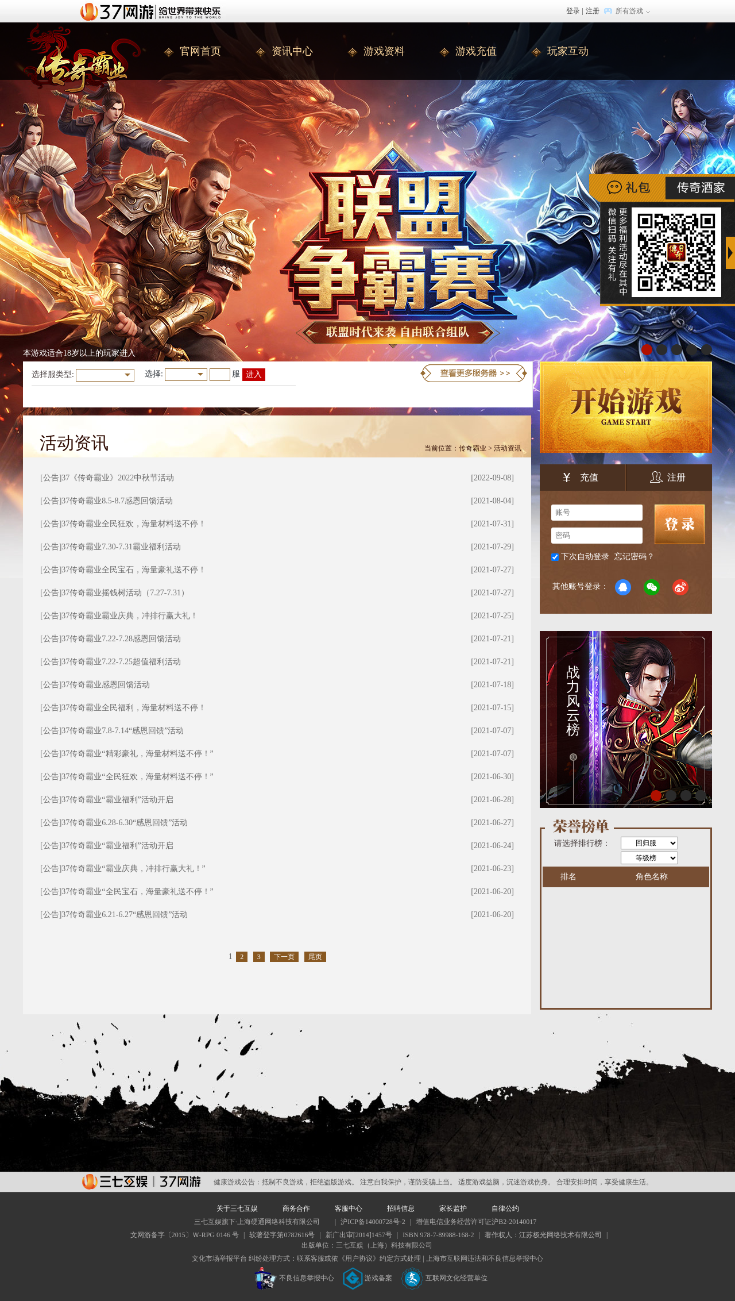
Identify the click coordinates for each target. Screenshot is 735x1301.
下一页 (284, 957)
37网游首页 (153, 11)
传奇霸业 (472, 448)
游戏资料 (384, 51)
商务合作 (296, 1208)
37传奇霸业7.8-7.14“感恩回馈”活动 (122, 730)
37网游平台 (141, 1182)
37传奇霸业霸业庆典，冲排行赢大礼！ (129, 615)
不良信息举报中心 (294, 1278)
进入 (254, 374)
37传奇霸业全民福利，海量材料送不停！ (133, 707)
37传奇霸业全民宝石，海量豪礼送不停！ (133, 569)
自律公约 (505, 1208)
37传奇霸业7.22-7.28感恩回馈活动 (121, 638)
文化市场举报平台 (219, 1258)
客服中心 (348, 1208)
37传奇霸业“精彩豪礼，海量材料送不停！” (137, 753)
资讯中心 (292, 51)
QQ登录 (623, 587)
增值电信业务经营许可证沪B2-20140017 (476, 1222)
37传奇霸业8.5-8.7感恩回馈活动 (117, 500)
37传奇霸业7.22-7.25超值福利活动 (121, 661)
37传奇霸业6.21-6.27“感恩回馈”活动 (124, 914)
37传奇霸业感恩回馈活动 (105, 684)
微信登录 (652, 587)
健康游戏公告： (238, 1182)
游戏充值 (476, 51)
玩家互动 (568, 51)
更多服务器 (473, 373)
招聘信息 (401, 1208)
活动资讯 (507, 448)
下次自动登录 (585, 556)
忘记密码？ (634, 556)
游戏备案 (367, 1278)
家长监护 (453, 1208)
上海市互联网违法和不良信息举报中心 (484, 1258)
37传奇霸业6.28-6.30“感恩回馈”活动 (124, 822)
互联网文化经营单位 (444, 1278)
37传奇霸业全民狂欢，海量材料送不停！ (133, 523)
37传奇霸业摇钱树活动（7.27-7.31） (125, 592)
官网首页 (200, 51)
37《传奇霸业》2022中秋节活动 (117, 478)
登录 (573, 11)
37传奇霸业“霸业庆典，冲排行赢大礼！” (133, 868)
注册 (592, 11)
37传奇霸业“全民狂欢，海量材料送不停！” (137, 776)
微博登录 (680, 587)
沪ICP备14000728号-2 (373, 1222)
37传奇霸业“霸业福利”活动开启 (117, 799)
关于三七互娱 (237, 1208)
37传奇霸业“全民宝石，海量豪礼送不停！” (137, 891)
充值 (580, 478)
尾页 (315, 957)
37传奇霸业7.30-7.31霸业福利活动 (121, 546)
